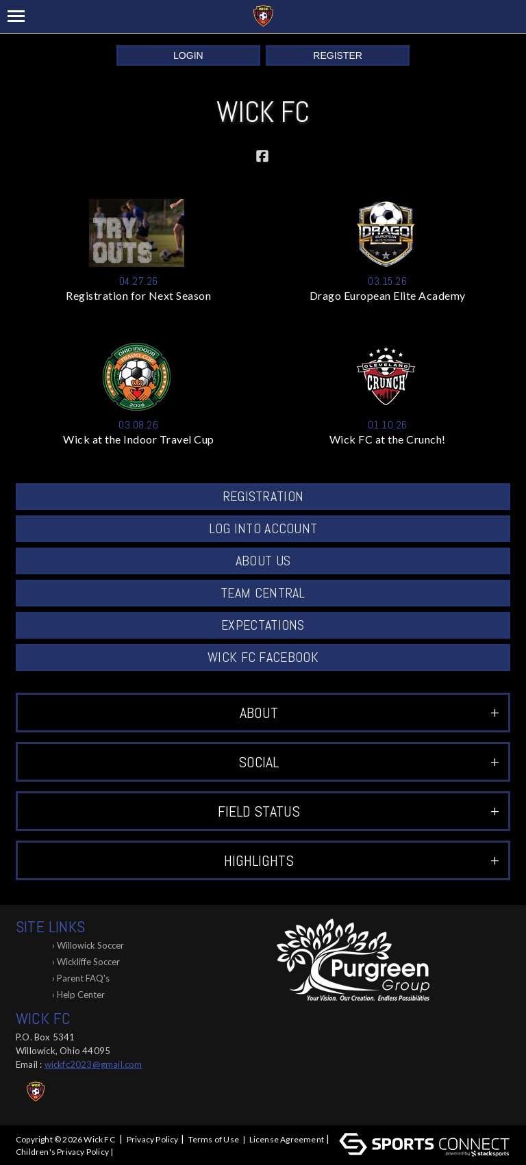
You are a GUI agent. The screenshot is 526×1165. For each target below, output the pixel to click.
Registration (263, 496)
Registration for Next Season (138, 295)
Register (337, 55)
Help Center (81, 994)
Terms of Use (213, 1139)
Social (368, 761)
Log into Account (263, 528)
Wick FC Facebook (263, 657)
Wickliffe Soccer (88, 961)
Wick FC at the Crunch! (387, 439)
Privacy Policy (153, 1139)
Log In (131, 1152)
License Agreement (286, 1139)
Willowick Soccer (90, 945)
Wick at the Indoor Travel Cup (138, 439)
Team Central (263, 593)
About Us (263, 560)
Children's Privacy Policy (62, 1152)
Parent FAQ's (83, 978)
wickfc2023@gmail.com (93, 1064)
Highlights (361, 860)
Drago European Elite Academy (388, 295)
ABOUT (369, 712)
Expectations (263, 625)
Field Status (358, 811)
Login (188, 55)
